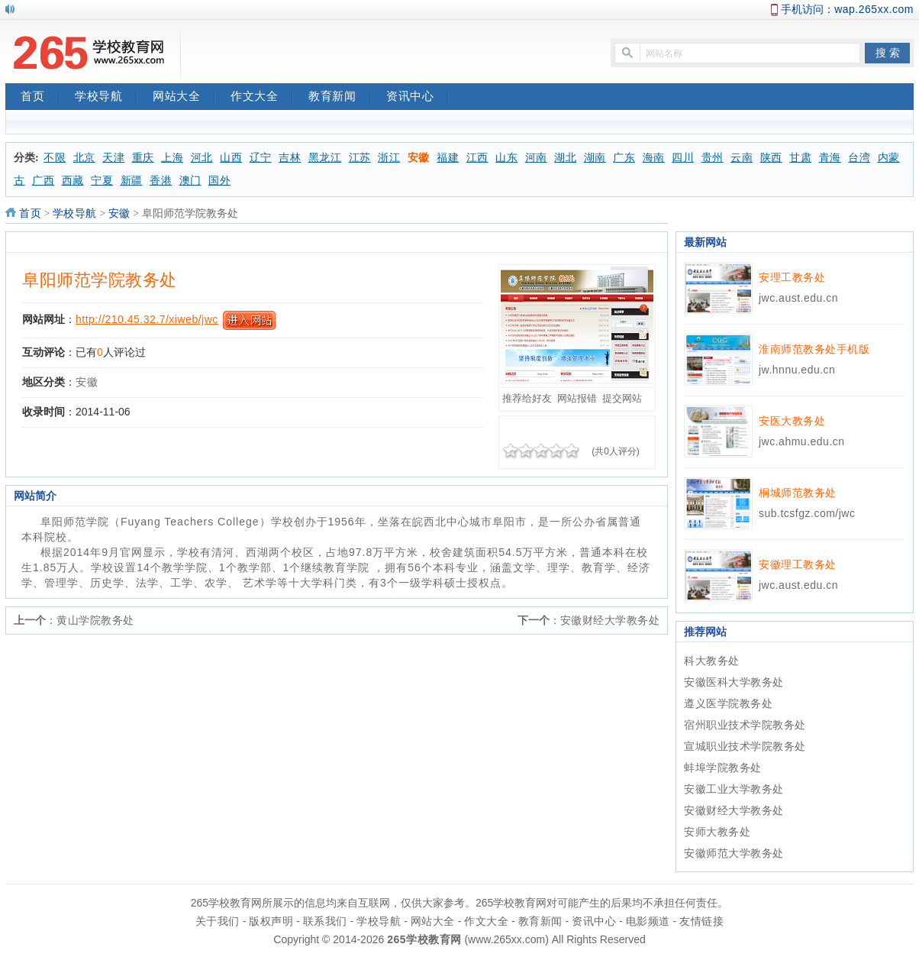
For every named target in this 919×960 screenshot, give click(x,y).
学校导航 (106, 97)
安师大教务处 (717, 832)
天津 (113, 157)
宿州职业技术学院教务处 (745, 725)
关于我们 (217, 921)
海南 (654, 157)
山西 (231, 157)
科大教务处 (712, 661)
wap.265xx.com (874, 9)
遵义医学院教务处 (728, 703)
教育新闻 (339, 97)
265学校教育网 (424, 939)
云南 (741, 157)
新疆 (132, 180)
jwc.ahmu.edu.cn (802, 441)
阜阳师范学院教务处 (99, 279)
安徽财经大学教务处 (610, 620)
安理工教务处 (792, 277)
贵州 (712, 157)
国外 (219, 180)
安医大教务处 (792, 421)
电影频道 (648, 921)
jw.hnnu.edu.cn (797, 370)
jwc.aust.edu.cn (798, 298)
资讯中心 (417, 97)
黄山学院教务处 (95, 620)
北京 (84, 157)
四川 (683, 157)
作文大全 (262, 97)
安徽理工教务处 (798, 564)
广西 (43, 180)
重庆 (143, 157)
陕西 (771, 157)
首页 (40, 97)
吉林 (290, 157)
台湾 (859, 157)
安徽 (419, 157)
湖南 (595, 157)
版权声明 (271, 921)
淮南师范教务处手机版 (814, 349)
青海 (830, 157)
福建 (448, 157)
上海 (172, 157)
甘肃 (800, 157)
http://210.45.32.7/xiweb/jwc (147, 319)
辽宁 (261, 157)
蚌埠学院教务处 (723, 767)
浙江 (389, 157)
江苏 (360, 157)
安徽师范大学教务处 (734, 853)
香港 (161, 180)
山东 (506, 157)
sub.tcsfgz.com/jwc (807, 513)
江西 (477, 157)
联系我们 (325, 921)
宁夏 (102, 180)
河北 (202, 157)
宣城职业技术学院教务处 (745, 746)
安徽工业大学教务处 (734, 789)
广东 (624, 157)
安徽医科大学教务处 (734, 682)
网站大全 (184, 97)
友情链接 (701, 921)
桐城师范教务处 (798, 492)
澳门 (190, 180)
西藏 (73, 180)
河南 (536, 157)
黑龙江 (325, 157)
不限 (55, 157)
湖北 (565, 157)
